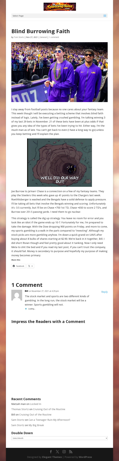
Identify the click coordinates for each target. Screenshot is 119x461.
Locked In (35, 404)
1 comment (54, 37)
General (43, 37)
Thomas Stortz (20, 409)
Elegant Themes (52, 457)
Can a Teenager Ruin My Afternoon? (49, 419)
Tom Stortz (19, 37)
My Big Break (36, 425)
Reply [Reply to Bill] (104, 291)
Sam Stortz (17, 419)
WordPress (85, 457)
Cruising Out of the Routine (49, 409)
